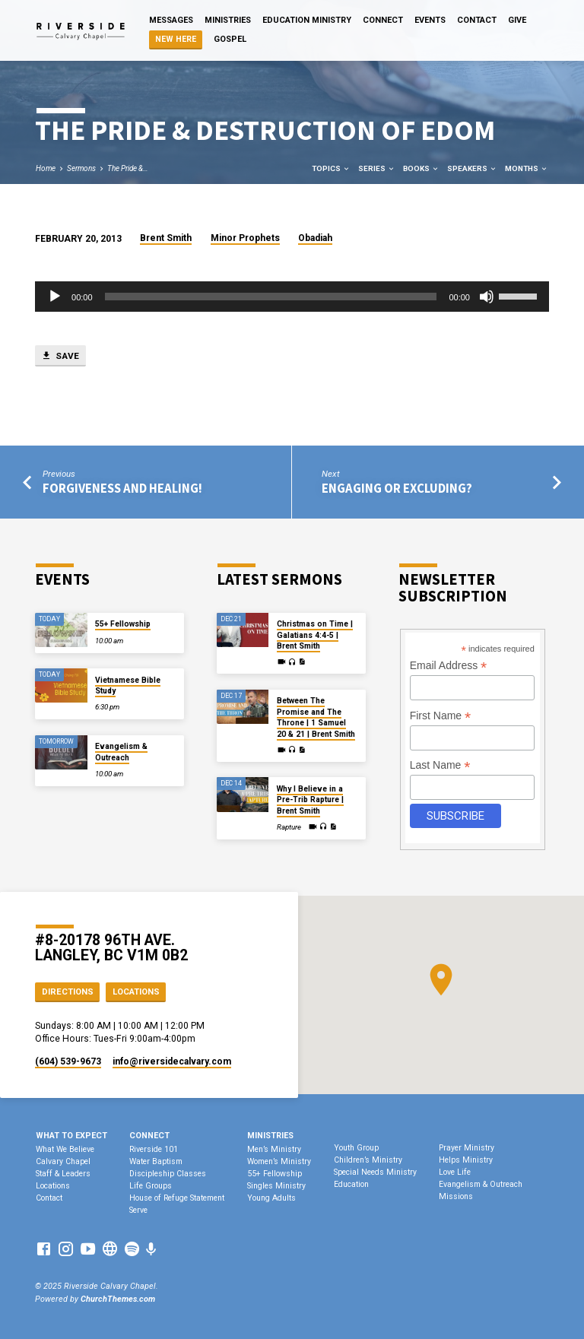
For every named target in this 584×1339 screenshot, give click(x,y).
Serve (138, 1210)
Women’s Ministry (279, 1161)
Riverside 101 (153, 1149)
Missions (456, 1196)
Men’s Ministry (274, 1149)
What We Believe (65, 1149)
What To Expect (71, 1136)
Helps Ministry (466, 1160)
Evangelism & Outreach (121, 751)
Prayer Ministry (466, 1148)
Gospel (230, 39)
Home (46, 168)
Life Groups (150, 1186)
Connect (383, 20)
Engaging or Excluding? (397, 489)
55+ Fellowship (123, 624)
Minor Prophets (245, 238)
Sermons (81, 168)
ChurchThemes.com (118, 1299)
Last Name (440, 765)
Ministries (228, 20)
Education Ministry (306, 20)
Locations (136, 992)
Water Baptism (155, 1161)
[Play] (54, 296)
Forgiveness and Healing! (122, 489)
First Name (440, 716)
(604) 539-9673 (68, 1061)
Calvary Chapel (63, 1161)
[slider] (271, 296)
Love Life (455, 1172)
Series (376, 168)
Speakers (472, 168)
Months (526, 168)
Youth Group (356, 1148)
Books (421, 168)
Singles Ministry (276, 1186)
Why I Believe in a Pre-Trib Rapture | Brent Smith (310, 800)
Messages (171, 20)
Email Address (448, 665)
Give (517, 20)
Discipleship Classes (167, 1174)
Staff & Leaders (63, 1174)
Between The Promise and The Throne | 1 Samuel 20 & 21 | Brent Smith (316, 717)
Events (430, 20)
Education (351, 1184)
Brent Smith (166, 238)
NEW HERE (175, 39)
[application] (292, 296)
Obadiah (315, 238)
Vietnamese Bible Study (127, 685)
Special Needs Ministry (375, 1172)
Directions (68, 992)
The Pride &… (127, 168)
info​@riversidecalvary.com (172, 1061)
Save (60, 356)
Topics (331, 168)
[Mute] (486, 296)
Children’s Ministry (368, 1160)
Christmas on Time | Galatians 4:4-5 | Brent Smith (315, 635)
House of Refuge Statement (176, 1198)
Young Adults (271, 1198)
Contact (477, 20)
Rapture (289, 827)
